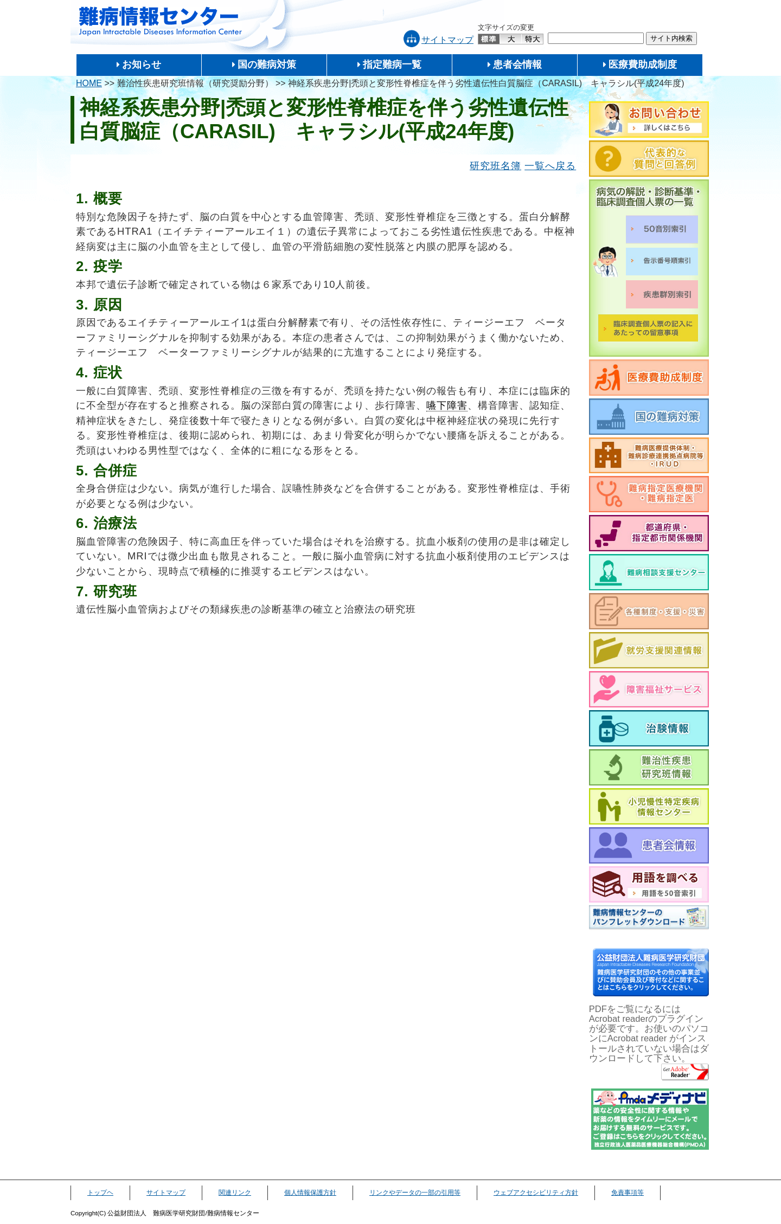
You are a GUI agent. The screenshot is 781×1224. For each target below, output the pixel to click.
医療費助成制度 (643, 64)
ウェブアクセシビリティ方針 (536, 1192)
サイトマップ (447, 39)
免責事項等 (627, 1192)
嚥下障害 (447, 405)
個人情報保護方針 (310, 1192)
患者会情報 (517, 64)
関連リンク (235, 1192)
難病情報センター (160, 21)
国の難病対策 (267, 64)
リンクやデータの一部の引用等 (414, 1192)
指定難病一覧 (392, 64)
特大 (532, 39)
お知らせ (141, 64)
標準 (489, 39)
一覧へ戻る (550, 165)
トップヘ (100, 1192)
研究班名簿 (495, 165)
